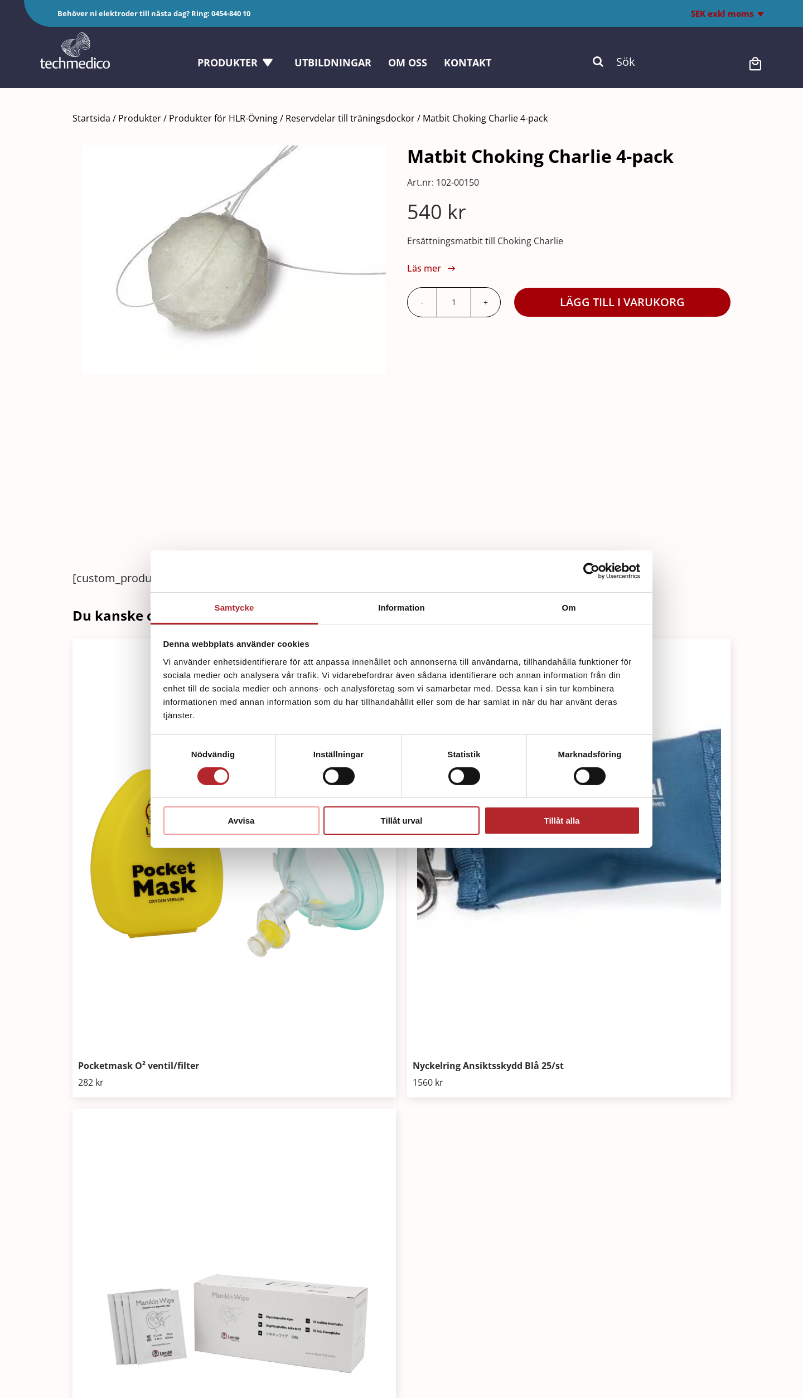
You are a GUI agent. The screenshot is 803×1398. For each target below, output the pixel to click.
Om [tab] (568, 607)
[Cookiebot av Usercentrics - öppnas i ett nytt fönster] (591, 571)
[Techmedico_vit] (75, 37)
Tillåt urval (402, 820)
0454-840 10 (230, 13)
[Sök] (658, 61)
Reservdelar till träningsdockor (350, 118)
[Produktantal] (454, 302)
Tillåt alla (562, 820)
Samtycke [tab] (234, 607)
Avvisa (241, 820)
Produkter (139, 118)
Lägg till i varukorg (622, 301)
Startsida (91, 118)
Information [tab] (401, 607)
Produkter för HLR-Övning (223, 118)
